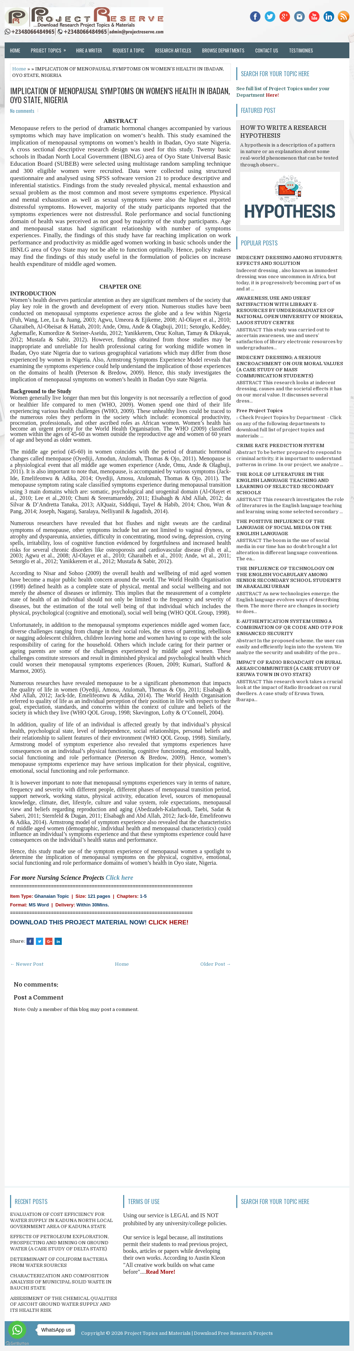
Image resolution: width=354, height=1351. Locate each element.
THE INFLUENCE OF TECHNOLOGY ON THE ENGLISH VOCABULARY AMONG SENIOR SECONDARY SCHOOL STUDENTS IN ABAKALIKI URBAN (288, 577)
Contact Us (266, 50)
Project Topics (51, 48)
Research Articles (173, 50)
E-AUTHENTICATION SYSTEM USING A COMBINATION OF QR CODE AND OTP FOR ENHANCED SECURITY (289, 627)
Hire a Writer (89, 50)
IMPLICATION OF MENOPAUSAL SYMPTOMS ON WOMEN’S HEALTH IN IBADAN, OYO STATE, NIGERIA (120, 95)
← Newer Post (26, 964)
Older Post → (215, 964)
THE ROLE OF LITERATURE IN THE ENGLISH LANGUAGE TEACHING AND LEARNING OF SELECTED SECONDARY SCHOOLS (285, 483)
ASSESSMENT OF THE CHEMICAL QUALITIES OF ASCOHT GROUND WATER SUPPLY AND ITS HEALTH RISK (63, 1304)
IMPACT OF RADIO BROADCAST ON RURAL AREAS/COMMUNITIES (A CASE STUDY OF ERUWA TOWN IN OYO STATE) (289, 668)
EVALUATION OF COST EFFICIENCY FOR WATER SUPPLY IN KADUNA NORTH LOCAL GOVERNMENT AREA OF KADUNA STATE (61, 1220)
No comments (22, 110)
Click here (120, 877)
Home (15, 50)
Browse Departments (223, 50)
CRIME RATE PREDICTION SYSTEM (280, 445)
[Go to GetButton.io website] (17, 1343)
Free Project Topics (259, 410)
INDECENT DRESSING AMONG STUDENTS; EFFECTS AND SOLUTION (289, 260)
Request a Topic (128, 50)
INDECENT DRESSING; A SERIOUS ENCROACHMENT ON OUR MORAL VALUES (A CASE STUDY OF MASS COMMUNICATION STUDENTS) (289, 366)
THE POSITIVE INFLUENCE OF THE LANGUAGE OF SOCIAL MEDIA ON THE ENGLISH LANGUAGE (284, 527)
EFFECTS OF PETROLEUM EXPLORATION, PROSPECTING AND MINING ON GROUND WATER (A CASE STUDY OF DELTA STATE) (59, 1242)
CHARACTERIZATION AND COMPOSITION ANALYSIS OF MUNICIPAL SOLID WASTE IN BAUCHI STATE (61, 1282)
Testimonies (301, 50)
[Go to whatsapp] (17, 1330)
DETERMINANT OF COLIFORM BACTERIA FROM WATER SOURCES (58, 1262)
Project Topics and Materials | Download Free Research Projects (198, 1333)
